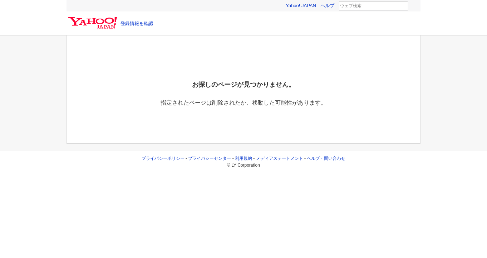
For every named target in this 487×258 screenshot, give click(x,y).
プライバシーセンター (209, 158)
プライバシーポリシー (163, 158)
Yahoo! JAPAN (301, 5)
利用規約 (243, 158)
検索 (412, 6)
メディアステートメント (279, 158)
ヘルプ (327, 5)
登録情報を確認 (136, 23)
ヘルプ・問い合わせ (326, 158)
